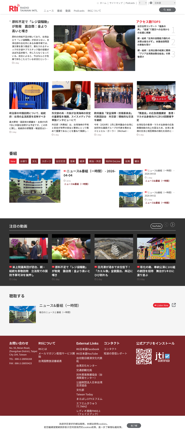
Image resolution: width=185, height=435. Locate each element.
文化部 (80, 389)
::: (98, 2)
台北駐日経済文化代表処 (89, 359)
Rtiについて (47, 343)
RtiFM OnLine (113, 161)
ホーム (104, 2)
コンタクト (112, 343)
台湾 (127, 161)
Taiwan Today (84, 394)
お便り (23, 161)
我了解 (134, 425)
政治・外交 (95, 161)
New (13, 161)
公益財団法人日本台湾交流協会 (89, 384)
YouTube (156, 226)
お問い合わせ (19, 343)
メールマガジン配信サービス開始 (56, 355)
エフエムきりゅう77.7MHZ (86, 405)
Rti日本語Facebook (87, 349)
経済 (82, 161)
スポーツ (46, 161)
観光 (137, 161)
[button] (172, 224)
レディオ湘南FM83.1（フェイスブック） (88, 412)
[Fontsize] (142, 2)
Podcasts (131, 2)
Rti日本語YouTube (87, 353)
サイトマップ (116, 2)
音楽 (72, 161)
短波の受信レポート (115, 353)
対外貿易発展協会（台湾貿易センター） (89, 376)
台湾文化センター (86, 365)
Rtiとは (42, 349)
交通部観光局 (84, 370)
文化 (34, 161)
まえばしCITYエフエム (89, 398)
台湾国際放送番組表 (50, 361)
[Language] (164, 2)
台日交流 (60, 161)
